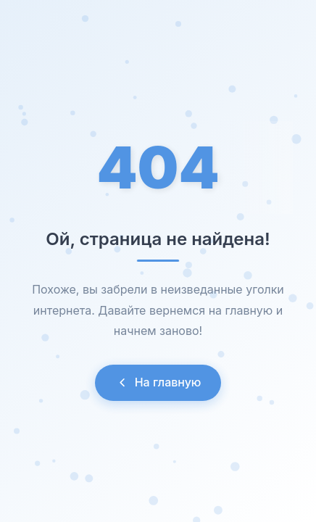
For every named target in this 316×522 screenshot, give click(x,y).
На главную (158, 382)
